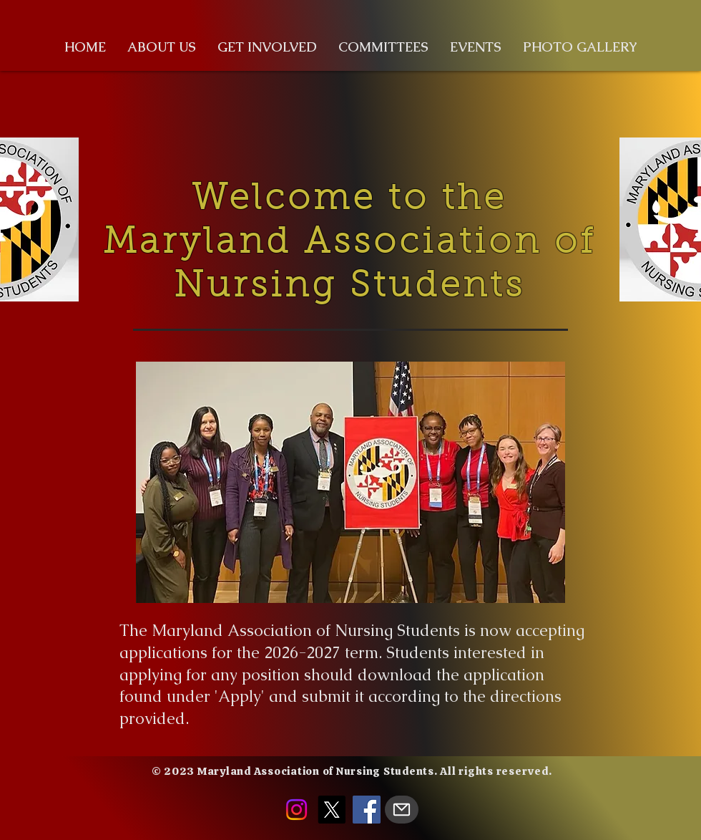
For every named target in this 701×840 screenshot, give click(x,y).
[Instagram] (296, 810)
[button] (162, 47)
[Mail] (401, 810)
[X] (331, 810)
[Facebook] (367, 810)
